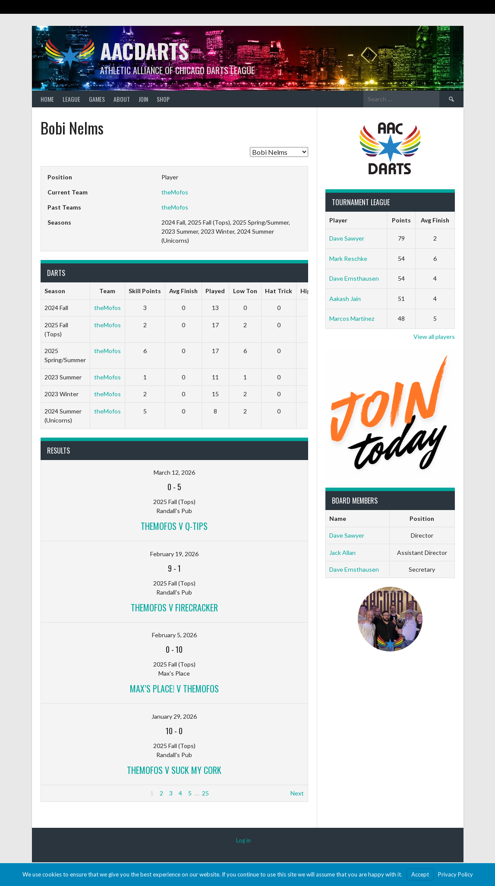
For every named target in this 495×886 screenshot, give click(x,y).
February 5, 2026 (174, 635)
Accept (420, 874)
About (122, 98)
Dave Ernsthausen (354, 278)
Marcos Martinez (351, 318)
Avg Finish (435, 220)
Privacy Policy (455, 874)
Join (143, 98)
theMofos (174, 192)
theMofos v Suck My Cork (174, 770)
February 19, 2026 (174, 553)
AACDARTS (144, 50)
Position (422, 518)
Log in (243, 840)
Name (337, 518)
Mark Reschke (348, 258)
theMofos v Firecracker (174, 607)
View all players (434, 336)
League (71, 98)
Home (47, 98)
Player (338, 220)
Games (97, 98)
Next (297, 793)
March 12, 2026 (174, 472)
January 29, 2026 (174, 716)
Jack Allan (342, 552)
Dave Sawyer (346, 238)
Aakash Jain (345, 298)
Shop (163, 98)
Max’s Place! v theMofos (174, 688)
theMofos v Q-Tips (174, 526)
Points (401, 220)
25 (205, 793)
